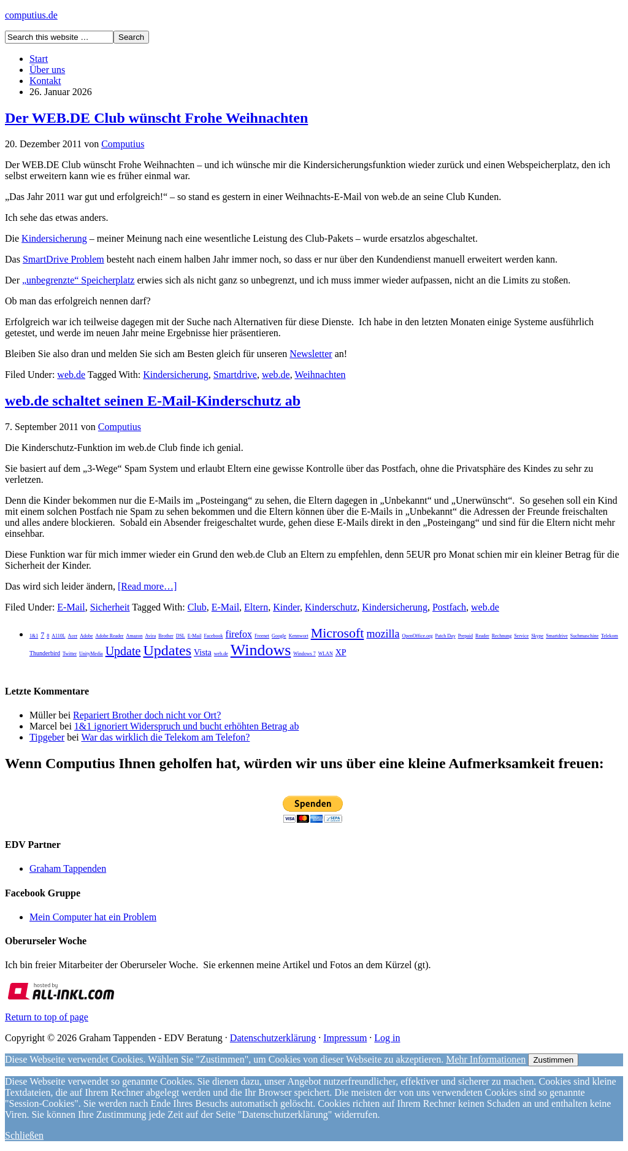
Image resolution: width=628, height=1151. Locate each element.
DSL (180, 636)
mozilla (382, 634)
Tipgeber (46, 737)
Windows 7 (304, 653)
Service (521, 636)
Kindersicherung (54, 238)
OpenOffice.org (417, 636)
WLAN (325, 653)
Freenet (262, 636)
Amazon (134, 636)
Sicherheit (110, 607)
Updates (167, 650)
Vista (203, 652)
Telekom (609, 636)
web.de (71, 374)
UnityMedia (91, 653)
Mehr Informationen (486, 1059)
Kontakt (45, 80)
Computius (122, 144)
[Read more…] (147, 586)
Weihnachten (319, 374)
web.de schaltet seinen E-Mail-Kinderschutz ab (153, 401)
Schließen (24, 1135)
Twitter (70, 653)
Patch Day (445, 636)
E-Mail (71, 607)
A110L (58, 636)
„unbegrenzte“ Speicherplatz (78, 280)
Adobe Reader (109, 636)
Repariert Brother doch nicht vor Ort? (147, 715)
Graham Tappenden (67, 868)
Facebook (213, 636)
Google (279, 636)
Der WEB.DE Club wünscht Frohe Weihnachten (156, 118)
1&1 (33, 636)
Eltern (256, 607)
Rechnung (501, 636)
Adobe (86, 636)
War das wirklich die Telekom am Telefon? (165, 737)
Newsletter (310, 353)
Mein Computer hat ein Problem (92, 917)
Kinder (286, 607)
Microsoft (337, 633)
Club (197, 607)
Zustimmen (553, 1059)
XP (341, 652)
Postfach (449, 607)
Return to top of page (46, 1017)
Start (38, 58)
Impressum (345, 1038)
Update (123, 651)
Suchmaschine (584, 636)
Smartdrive (235, 374)
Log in (387, 1038)
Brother (165, 636)
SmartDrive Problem (63, 259)
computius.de (31, 15)
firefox (239, 634)
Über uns (47, 69)
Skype (537, 636)
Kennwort (298, 636)
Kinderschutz (331, 607)
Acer (73, 636)
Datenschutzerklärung (273, 1038)
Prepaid (465, 636)
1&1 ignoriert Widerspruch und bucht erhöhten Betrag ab (186, 726)
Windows (261, 650)
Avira (150, 636)
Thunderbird (44, 653)
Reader (482, 636)
